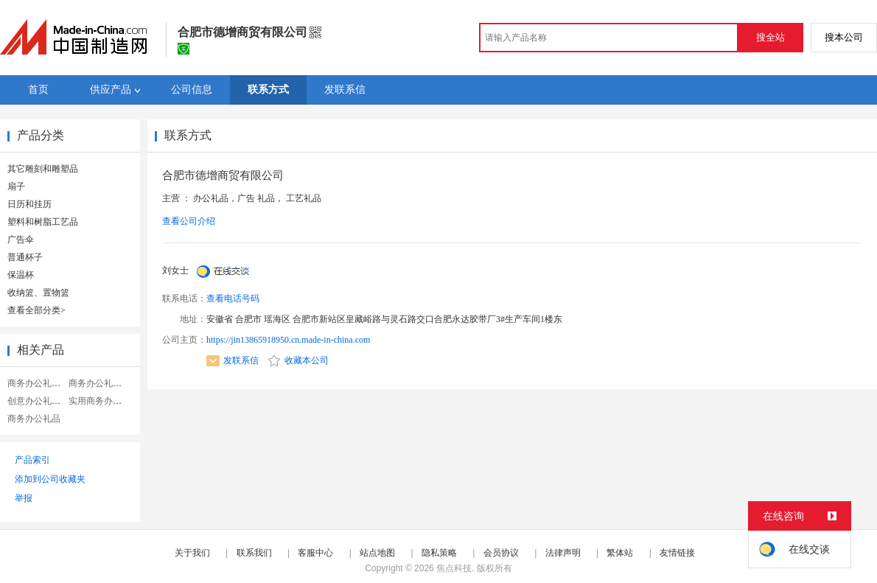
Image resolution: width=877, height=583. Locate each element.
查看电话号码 (232, 298)
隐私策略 (439, 553)
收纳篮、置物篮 (38, 292)
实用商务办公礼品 (104, 401)
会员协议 (501, 553)
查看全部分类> (36, 310)
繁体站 (620, 553)
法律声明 (563, 553)
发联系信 (232, 360)
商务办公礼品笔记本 (47, 383)
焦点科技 (454, 568)
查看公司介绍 (188, 221)
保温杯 (20, 275)
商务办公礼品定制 (104, 383)
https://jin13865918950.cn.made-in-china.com (288, 340)
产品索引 (32, 460)
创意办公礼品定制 (42, 401)
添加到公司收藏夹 (50, 479)
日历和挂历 (29, 204)
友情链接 (677, 553)
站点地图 (377, 553)
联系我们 (254, 553)
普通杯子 (25, 257)
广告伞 (20, 239)
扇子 (16, 186)
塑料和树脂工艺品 (42, 222)
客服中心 (315, 553)
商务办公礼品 (33, 418)
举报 (23, 498)
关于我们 (192, 553)
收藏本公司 (298, 360)
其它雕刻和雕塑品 (42, 169)
